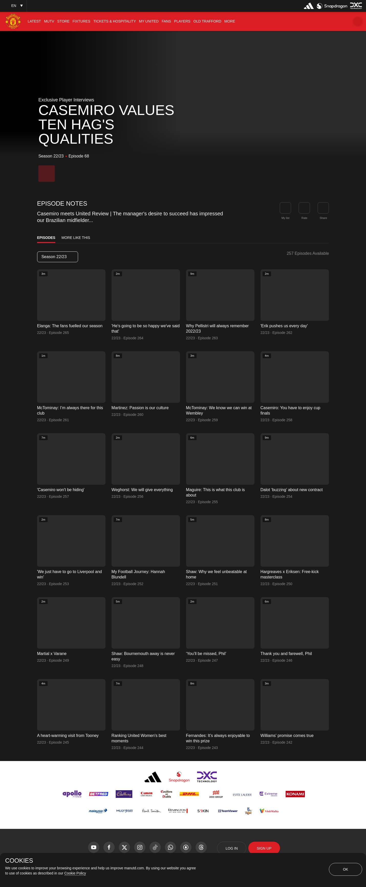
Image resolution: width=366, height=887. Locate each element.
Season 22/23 (57, 257)
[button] (358, 21)
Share (323, 217)
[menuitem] (34, 21)
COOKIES (19, 860)
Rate (304, 217)
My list (285, 217)
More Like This (75, 238)
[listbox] (13, 6)
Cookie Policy (75, 873)
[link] (323, 208)
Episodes (46, 238)
